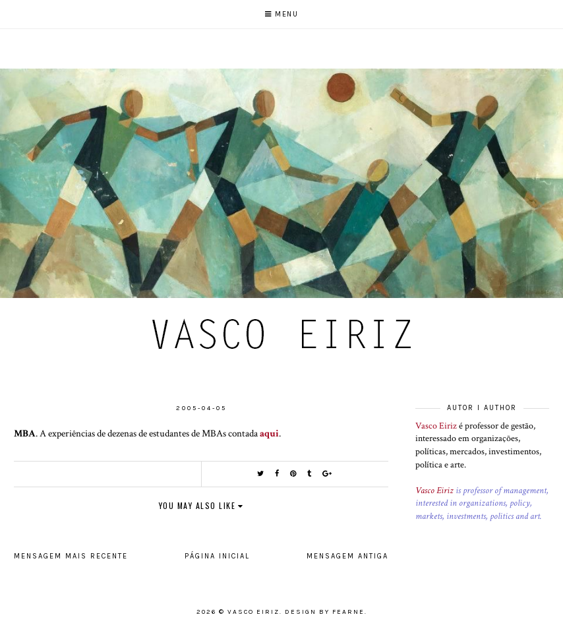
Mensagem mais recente (71, 556)
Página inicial (217, 556)
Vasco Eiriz (436, 426)
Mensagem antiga (347, 556)
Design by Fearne (325, 612)
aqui (269, 433)
